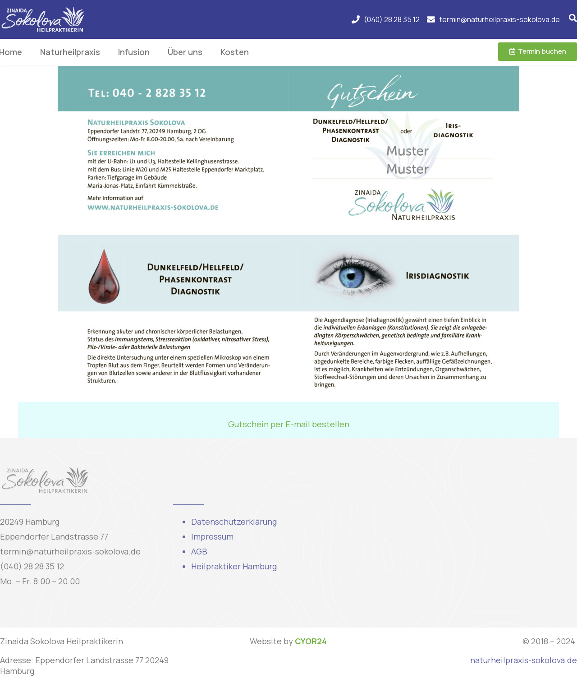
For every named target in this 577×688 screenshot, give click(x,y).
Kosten (234, 51)
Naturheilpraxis (70, 51)
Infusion (134, 51)
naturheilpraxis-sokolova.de (523, 660)
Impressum (212, 536)
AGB (199, 551)
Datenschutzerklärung (234, 521)
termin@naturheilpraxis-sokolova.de (70, 551)
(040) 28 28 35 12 (32, 566)
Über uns (185, 51)
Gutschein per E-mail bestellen (288, 424)
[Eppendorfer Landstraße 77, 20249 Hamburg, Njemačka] (461, 532)
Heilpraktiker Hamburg (234, 566)
